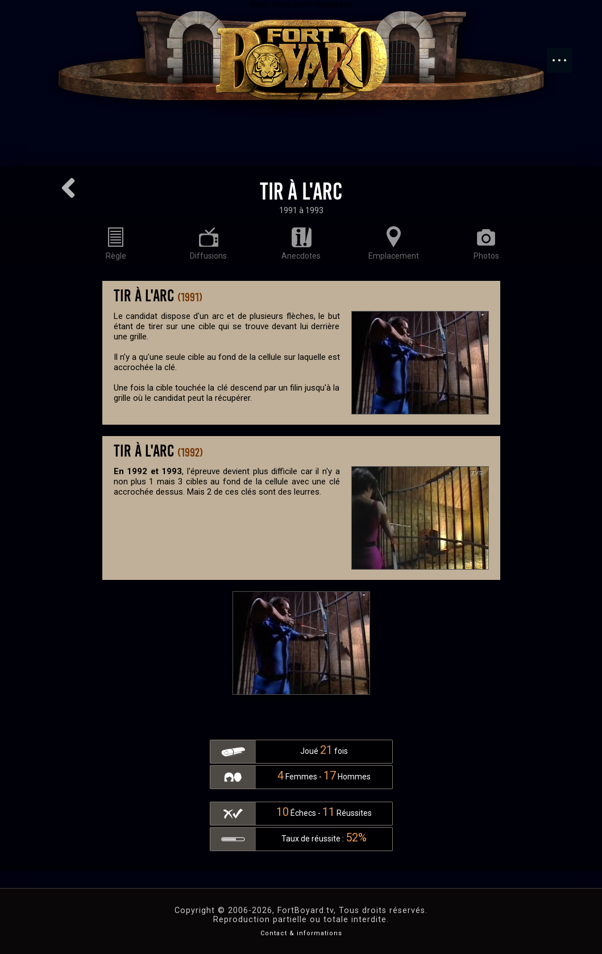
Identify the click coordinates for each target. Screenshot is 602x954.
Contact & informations (301, 933)
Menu (565, 54)
